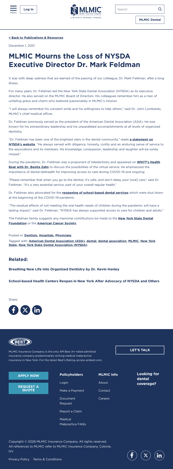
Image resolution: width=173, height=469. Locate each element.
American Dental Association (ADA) (57, 241)
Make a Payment (72, 390)
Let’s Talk (140, 350)
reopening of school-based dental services (95, 192)
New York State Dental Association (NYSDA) (53, 245)
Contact (104, 390)
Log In (28, 9)
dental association (112, 241)
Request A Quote (28, 388)
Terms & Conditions (47, 459)
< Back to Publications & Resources (36, 37)
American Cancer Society (56, 223)
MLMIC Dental (150, 20)
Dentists (30, 235)
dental (91, 241)
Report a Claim (71, 411)
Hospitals (46, 235)
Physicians (63, 235)
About (103, 382)
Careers (104, 398)
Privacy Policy (19, 459)
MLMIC (133, 241)
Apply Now (28, 376)
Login (64, 382)
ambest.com (94, 360)
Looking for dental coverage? (148, 379)
